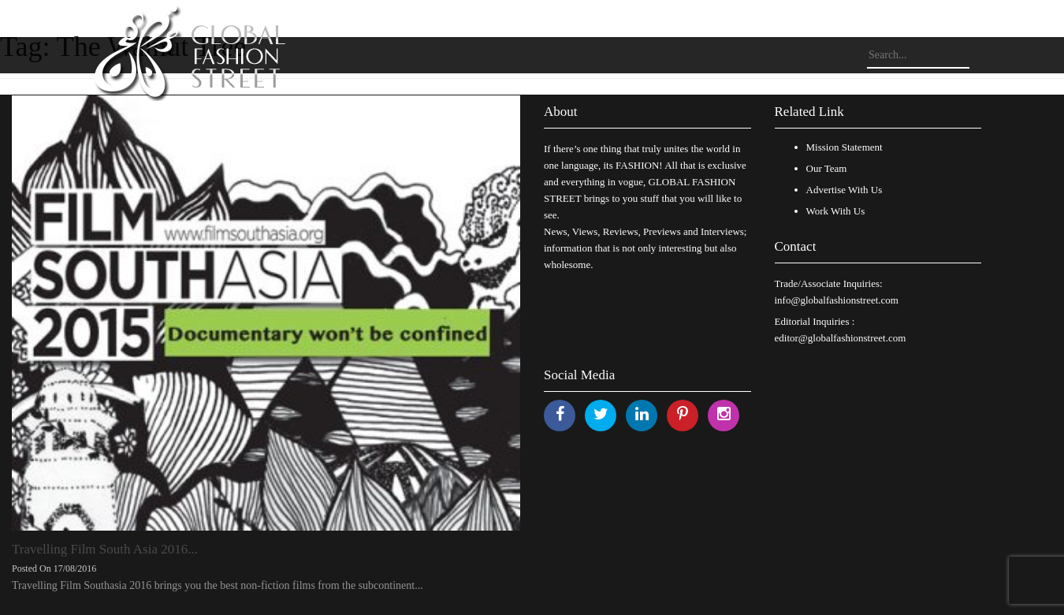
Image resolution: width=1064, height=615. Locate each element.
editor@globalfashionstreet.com (840, 338)
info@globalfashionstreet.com (836, 300)
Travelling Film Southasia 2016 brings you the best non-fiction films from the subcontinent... (217, 585)
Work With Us (835, 211)
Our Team (826, 168)
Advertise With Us (844, 190)
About (561, 111)
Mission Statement (844, 147)
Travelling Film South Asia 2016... (105, 549)
